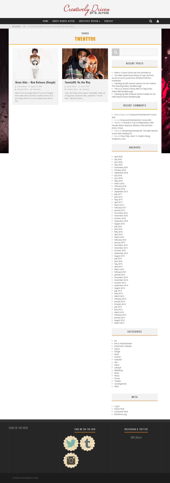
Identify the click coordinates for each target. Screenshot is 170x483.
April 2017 (118, 202)
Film (116, 362)
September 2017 (121, 191)
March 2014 (119, 296)
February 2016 (120, 240)
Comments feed (121, 411)
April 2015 (118, 266)
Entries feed (119, 409)
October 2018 (120, 170)
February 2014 (120, 299)
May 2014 (118, 293)
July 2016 (118, 226)
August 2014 (119, 288)
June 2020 (118, 162)
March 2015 (119, 269)
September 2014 (121, 285)
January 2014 (119, 301)
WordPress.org (120, 414)
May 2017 (118, 199)
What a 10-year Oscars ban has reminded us (132, 72)
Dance (117, 349)
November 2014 (121, 280)
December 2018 (121, 167)
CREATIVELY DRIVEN (88, 21)
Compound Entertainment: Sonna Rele (135, 120)
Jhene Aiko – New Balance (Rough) (35, 82)
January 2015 (119, 274)
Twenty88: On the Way (77, 82)
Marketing (118, 370)
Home (45, 21)
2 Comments (36, 89)
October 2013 (120, 304)
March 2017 (119, 205)
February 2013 (120, 315)
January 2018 (119, 189)
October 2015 (120, 250)
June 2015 (118, 261)
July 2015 (118, 258)
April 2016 (118, 234)
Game (116, 365)
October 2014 (120, 282)
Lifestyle (70, 89)
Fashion (117, 357)
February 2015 (120, 272)
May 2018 (118, 181)
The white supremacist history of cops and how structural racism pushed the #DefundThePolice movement (68, 26)
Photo (116, 375)
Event (116, 354)
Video (116, 386)
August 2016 (119, 223)
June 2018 (118, 178)
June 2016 (118, 229)
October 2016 (120, 218)
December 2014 (121, 277)
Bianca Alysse (22, 86)
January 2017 (119, 210)
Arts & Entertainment (123, 343)
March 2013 (119, 312)
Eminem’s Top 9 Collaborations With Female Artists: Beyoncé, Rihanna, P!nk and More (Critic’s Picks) (133, 125)
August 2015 (119, 256)
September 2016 (121, 221)
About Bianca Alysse (63, 21)
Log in (116, 406)
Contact (108, 21)
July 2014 (118, 291)
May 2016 (118, 232)
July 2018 (118, 175)
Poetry (117, 378)
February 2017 (120, 207)
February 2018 (120, 186)
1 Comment (85, 89)
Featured (21, 89)
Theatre (117, 381)
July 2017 (118, 194)
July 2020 (118, 159)
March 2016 (119, 237)
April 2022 (118, 156)
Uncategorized (120, 383)
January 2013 (119, 317)
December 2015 (121, 245)
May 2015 (118, 264)
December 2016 (121, 213)
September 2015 (121, 253)
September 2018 (121, 173)
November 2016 (121, 215)
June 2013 (118, 309)
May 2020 (118, 164)
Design (117, 351)
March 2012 (119, 323)
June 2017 (118, 197)
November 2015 (121, 248)
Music (27, 89)
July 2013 (118, 307)
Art (115, 341)
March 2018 (119, 183)
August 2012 (119, 320)
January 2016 (119, 242)
